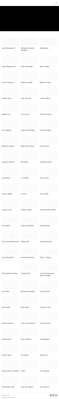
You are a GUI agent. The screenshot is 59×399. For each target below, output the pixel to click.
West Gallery (8, 3)
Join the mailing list (56, 395)
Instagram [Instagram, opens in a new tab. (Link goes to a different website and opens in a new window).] (53, 395)
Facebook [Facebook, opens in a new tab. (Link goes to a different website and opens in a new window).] (51, 395)
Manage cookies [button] (6, 395)
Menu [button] (56, 3)
